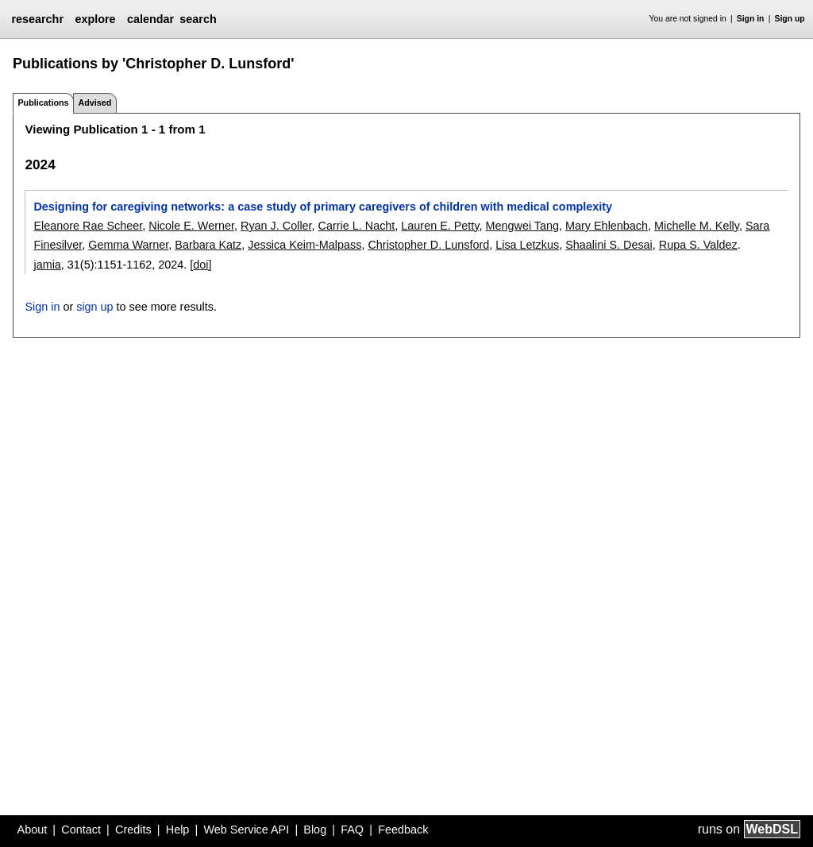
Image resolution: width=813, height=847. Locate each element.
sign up (94, 306)
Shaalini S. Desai (609, 244)
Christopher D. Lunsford (428, 244)
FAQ (352, 829)
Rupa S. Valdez (698, 244)
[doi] (200, 264)
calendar (150, 19)
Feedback (403, 829)
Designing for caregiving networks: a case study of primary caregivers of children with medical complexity (322, 206)
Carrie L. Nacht (356, 225)
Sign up (790, 18)
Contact (81, 829)
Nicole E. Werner (191, 225)
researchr (37, 19)
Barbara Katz (208, 244)
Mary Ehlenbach (606, 225)
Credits (133, 829)
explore (95, 19)
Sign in (751, 18)
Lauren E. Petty (440, 225)
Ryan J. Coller (276, 225)
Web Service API (246, 829)
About (32, 829)
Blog (314, 829)
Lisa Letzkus (527, 244)
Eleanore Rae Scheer (87, 225)
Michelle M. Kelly (696, 225)
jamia (46, 264)
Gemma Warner (128, 244)
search (197, 19)
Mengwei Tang (523, 225)
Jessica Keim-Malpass (304, 244)
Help (178, 829)
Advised (94, 102)
